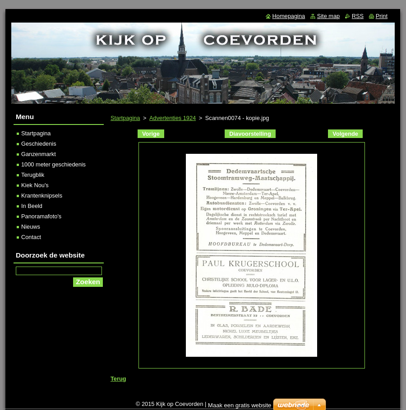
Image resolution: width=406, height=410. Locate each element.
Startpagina (125, 118)
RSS (358, 16)
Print (382, 16)
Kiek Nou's (35, 185)
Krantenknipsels (41, 195)
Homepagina (288, 16)
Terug (118, 378)
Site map (328, 16)
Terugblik (32, 174)
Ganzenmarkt (38, 154)
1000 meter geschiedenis (53, 164)
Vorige (151, 133)
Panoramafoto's (41, 216)
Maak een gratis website (239, 405)
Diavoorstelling (250, 133)
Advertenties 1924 (172, 118)
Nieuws (30, 226)
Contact (31, 237)
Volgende (345, 133)
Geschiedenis (38, 143)
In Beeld (31, 206)
